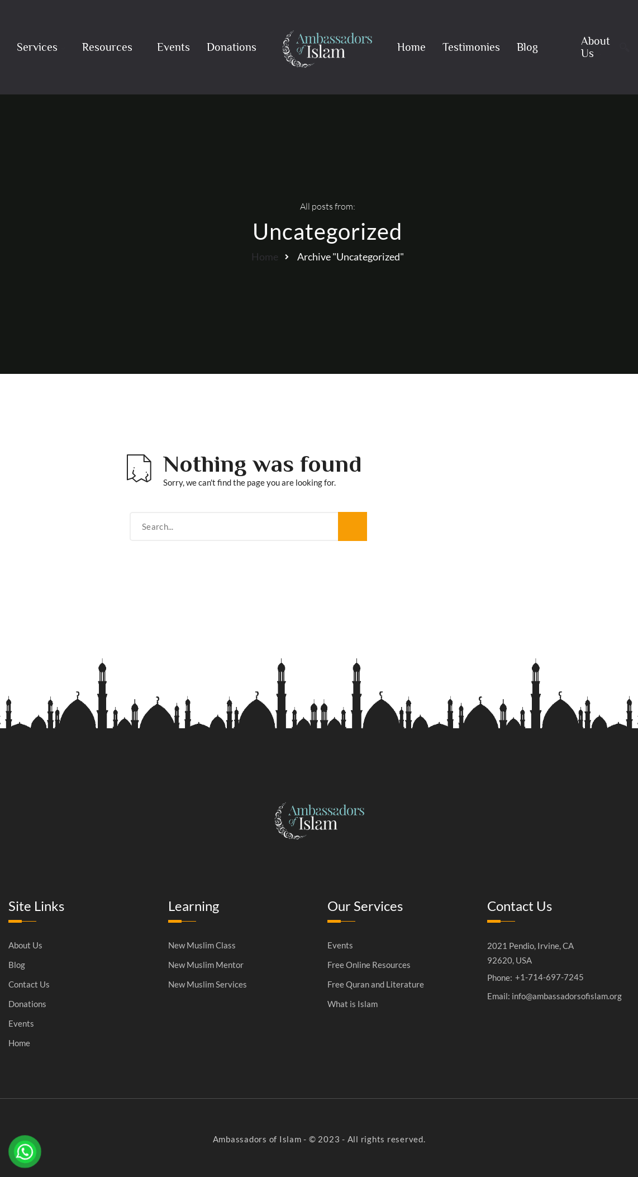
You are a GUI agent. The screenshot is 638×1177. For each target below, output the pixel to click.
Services (37, 47)
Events (173, 47)
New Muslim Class (202, 945)
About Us (595, 47)
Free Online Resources (369, 965)
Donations (231, 47)
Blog (527, 47)
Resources (107, 47)
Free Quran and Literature (375, 984)
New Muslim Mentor (206, 965)
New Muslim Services (207, 984)
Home (411, 47)
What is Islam (352, 1004)
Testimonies (471, 47)
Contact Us (29, 984)
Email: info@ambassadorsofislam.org (554, 996)
